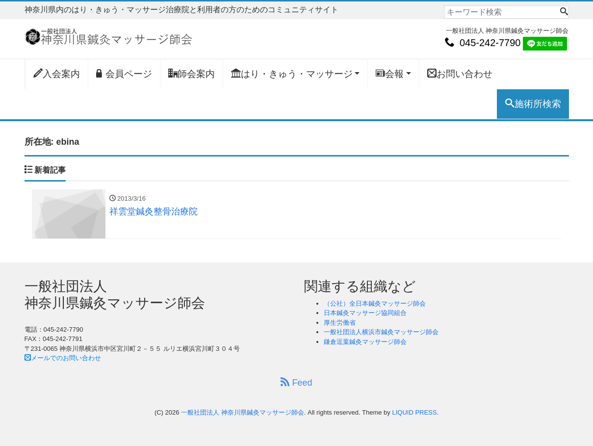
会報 (390, 73)
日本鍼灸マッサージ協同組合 (365, 312)
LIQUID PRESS (414, 412)
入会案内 (56, 73)
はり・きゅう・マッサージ (292, 73)
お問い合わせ (459, 73)
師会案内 (191, 73)
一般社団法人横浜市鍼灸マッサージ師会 (381, 332)
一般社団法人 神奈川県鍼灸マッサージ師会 (242, 412)
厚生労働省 (340, 322)
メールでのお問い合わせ (63, 358)
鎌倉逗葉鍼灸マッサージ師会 (365, 341)
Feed (296, 382)
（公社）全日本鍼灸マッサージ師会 (375, 303)
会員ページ (124, 73)
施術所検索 (533, 103)
